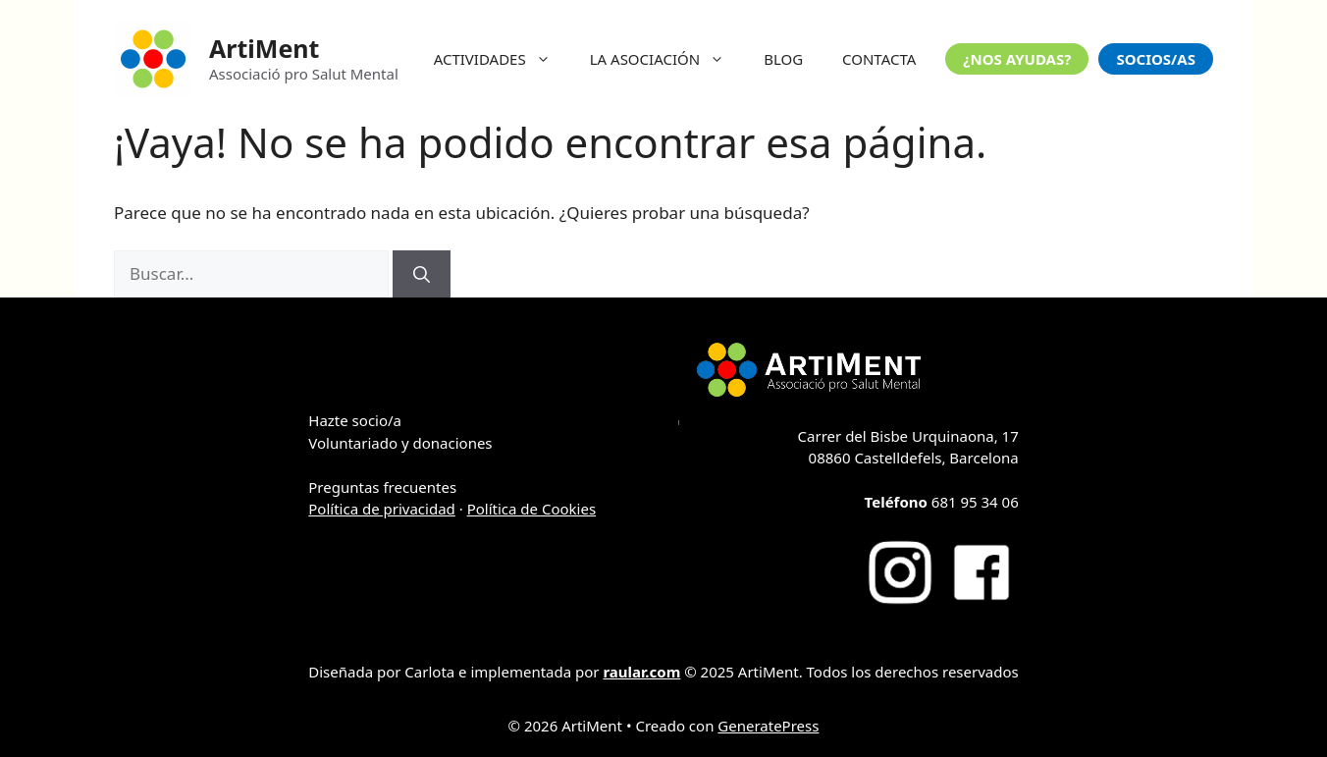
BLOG (783, 59)
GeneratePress (768, 725)
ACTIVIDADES (502, 58)
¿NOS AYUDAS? (1017, 59)
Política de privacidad (381, 508)
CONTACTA (879, 59)
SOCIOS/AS (1155, 59)
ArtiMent (264, 48)
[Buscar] (422, 273)
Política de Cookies (531, 508)
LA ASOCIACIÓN (667, 58)
